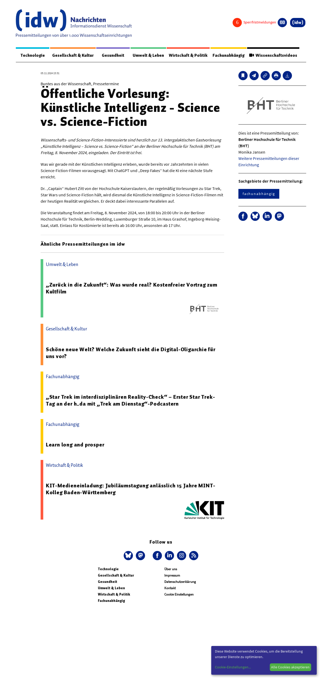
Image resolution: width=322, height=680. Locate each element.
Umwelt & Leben (148, 55)
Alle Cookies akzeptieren (290, 667)
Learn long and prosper (75, 445)
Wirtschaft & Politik (188, 55)
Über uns (170, 569)
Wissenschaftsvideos (273, 55)
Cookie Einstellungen (179, 594)
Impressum (172, 575)
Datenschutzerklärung (180, 581)
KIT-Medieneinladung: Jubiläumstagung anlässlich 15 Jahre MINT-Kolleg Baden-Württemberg (130, 489)
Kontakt (170, 588)
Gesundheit (113, 55)
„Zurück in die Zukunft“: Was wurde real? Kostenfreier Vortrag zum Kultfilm (131, 288)
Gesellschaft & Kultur (73, 55)
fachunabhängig (259, 193)
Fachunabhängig (228, 55)
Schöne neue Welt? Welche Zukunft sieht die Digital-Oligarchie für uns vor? (130, 352)
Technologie (33, 55)
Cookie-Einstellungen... (233, 667)
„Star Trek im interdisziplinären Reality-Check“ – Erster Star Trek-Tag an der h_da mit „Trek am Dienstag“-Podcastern (130, 400)
